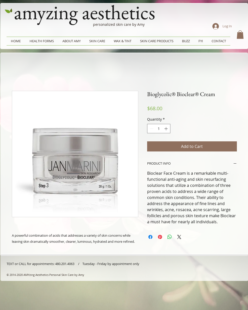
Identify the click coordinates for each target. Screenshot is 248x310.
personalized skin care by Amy (119, 24)
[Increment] (166, 128)
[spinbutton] (158, 128)
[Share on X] (179, 237)
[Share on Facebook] (150, 237)
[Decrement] (151, 128)
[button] (240, 34)
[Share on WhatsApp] (170, 237)
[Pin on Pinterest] (160, 237)
